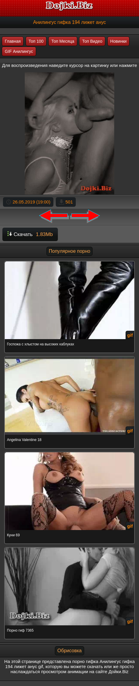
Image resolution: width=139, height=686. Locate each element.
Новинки (118, 41)
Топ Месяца (62, 41)
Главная (13, 41)
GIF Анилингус (19, 51)
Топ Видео (92, 41)
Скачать (30, 234)
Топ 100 (36, 41)
